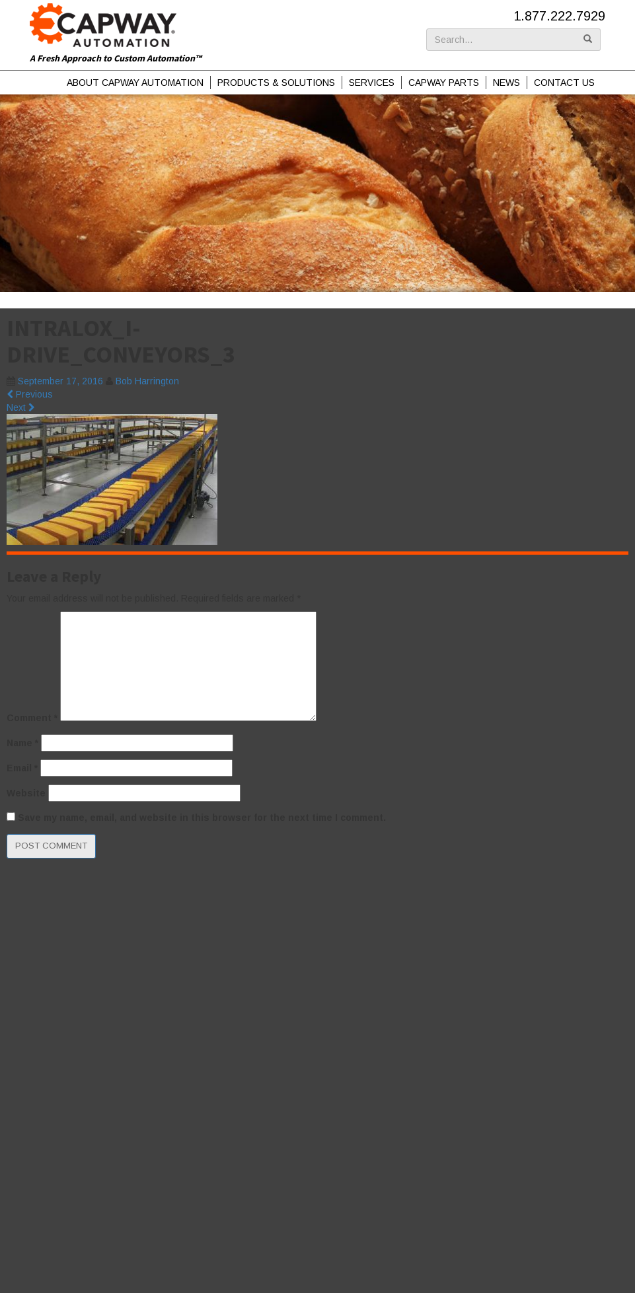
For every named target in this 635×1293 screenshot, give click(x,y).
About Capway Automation (135, 82)
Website (26, 793)
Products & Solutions (276, 82)
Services (371, 82)
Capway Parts (443, 82)
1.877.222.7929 (559, 16)
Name (22, 743)
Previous (30, 394)
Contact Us (564, 82)
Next (21, 407)
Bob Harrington (147, 381)
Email (22, 768)
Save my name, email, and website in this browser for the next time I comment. (202, 817)
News (506, 82)
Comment (32, 718)
